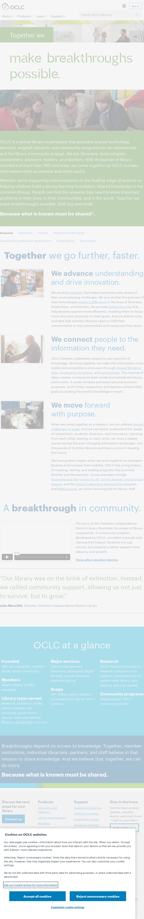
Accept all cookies (37, 896)
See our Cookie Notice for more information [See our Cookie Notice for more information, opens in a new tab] (30, 885)
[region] (67, 873)
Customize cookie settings (67, 907)
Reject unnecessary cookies (97, 896)
